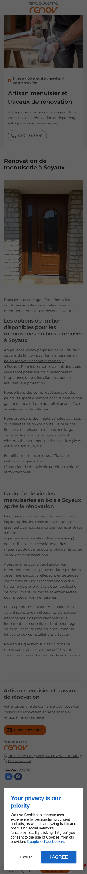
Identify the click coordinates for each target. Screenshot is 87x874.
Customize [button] (25, 857)
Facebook (52, 842)
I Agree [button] (59, 857)
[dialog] (43, 829)
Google (33, 842)
